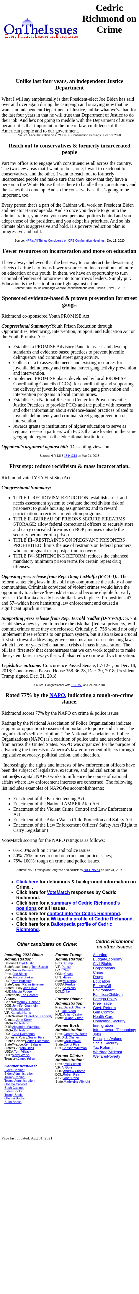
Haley (67, 977)
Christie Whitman (74, 1048)
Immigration (103, 1025)
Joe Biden (20, 974)
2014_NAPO (92, 870)
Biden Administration (19, 1073)
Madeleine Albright (77, 1081)
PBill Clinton (72, 1064)
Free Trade (102, 1003)
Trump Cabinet (14, 1077)
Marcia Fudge (22, 991)
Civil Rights (102, 963)
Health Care (103, 1016)
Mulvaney (69, 981)
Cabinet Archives (20, 1066)
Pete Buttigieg (22, 981)
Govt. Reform (104, 1008)
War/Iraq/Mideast (107, 1052)
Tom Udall (27, 1048)
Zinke (66, 991)
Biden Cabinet (14, 1070)
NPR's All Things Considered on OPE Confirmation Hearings (64, 240)
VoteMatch (58, 892)
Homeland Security (109, 1021)
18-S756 (76, 685)
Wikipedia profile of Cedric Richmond (92, 918)
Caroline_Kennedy (39, 1016)
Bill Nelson (21, 1023)
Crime (98, 972)
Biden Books (13, 1091)
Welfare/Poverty (106, 1056)
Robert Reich (72, 1074)
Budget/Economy (107, 959)
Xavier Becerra (22, 970)
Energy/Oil (102, 985)
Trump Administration (19, 1080)
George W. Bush (75, 1034)
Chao (66, 970)
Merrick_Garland (28, 1002)
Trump (68, 963)
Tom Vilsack (22, 1051)
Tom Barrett (40, 966)
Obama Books (14, 1098)
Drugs (98, 977)
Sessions (69, 988)
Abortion (100, 955)
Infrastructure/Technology (114, 1030)
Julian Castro (72, 1014)
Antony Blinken (23, 977)
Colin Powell (72, 1041)
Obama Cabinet (15, 1084)
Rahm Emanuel (33, 984)
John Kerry (24, 1019)
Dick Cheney (71, 1037)
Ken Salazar (32, 1044)
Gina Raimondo (23, 1034)
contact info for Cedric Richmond (83, 913)
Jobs (97, 1034)
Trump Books (13, 1094)
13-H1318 (70, 455)
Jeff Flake (30, 988)
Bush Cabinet (14, 1087)
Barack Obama (74, 1007)
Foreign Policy (105, 999)
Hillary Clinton (74, 1018)
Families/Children (107, 994)
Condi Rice (71, 1044)
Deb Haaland (20, 1009)
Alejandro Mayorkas (26, 1026)
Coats (68, 974)
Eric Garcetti (29, 995)
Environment (104, 990)
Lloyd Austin (25, 963)
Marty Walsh (21, 1055)
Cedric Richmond (37, 1041)
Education (101, 981)
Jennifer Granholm (25, 1005)
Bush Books (13, 1102)
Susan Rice (36, 1037)
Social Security (105, 1043)
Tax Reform (102, 1047)
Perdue (70, 984)
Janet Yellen (26, 1058)
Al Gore (67, 1067)
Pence (66, 966)
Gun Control (103, 1012)
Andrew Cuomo (74, 1071)
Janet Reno (71, 1078)
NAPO (57, 695)
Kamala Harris (21, 1012)
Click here (27, 881)
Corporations (104, 968)
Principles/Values (107, 1038)
